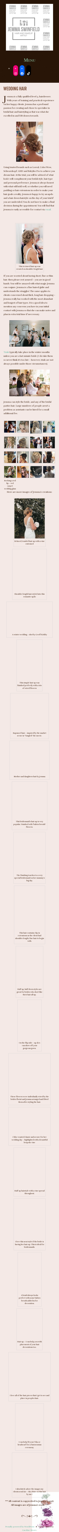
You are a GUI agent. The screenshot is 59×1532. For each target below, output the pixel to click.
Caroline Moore (29, 1530)
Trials (6, 352)
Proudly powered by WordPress (19, 1526)
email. (48, 209)
